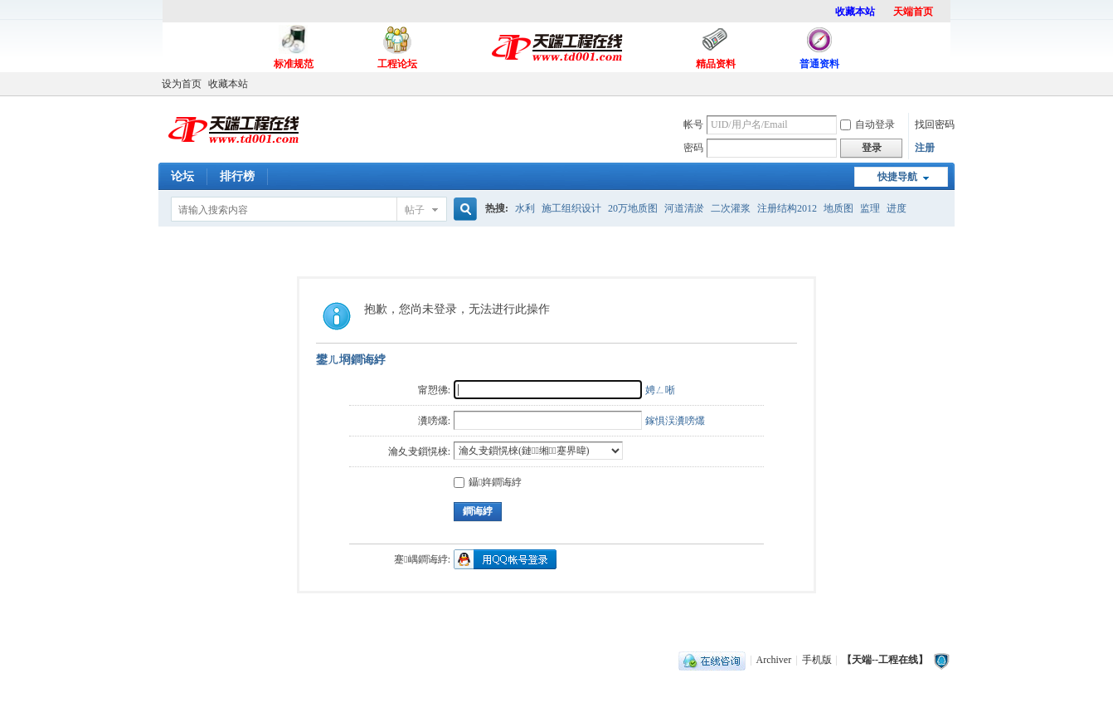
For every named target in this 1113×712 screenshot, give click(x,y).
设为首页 (182, 84)
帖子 (415, 210)
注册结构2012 (787, 208)
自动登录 (867, 124)
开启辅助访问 (950, 83)
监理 (870, 208)
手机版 (817, 660)
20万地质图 (633, 208)
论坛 (182, 176)
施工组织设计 (571, 208)
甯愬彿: (434, 390)
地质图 (838, 208)
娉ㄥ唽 (660, 390)
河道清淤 (684, 208)
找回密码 (935, 124)
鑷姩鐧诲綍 (488, 482)
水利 (525, 208)
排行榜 (237, 176)
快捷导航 (897, 177)
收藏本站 (228, 84)
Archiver (774, 660)
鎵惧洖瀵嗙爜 (675, 421)
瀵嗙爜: (434, 421)
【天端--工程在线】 (885, 660)
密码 (693, 148)
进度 (896, 208)
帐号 (693, 124)
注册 (925, 148)
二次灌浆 (731, 208)
